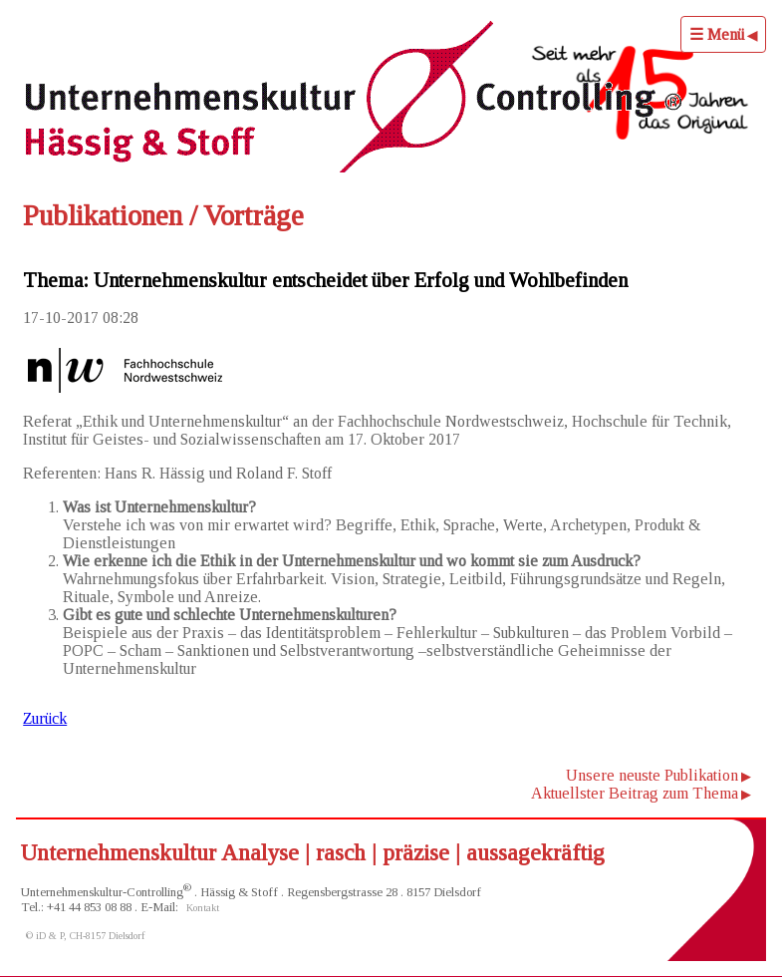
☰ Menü (716, 34)
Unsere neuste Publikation (652, 775)
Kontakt (202, 907)
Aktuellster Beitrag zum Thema (634, 793)
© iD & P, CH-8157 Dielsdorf (85, 935)
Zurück (45, 718)
